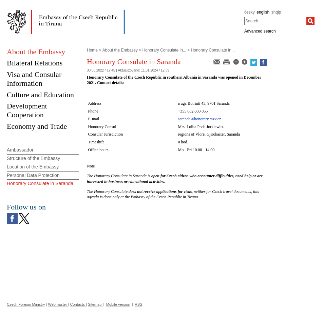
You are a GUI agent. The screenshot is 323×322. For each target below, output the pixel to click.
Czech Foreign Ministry (26, 304)
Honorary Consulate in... (164, 50)
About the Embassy (120, 50)
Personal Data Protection (33, 175)
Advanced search (260, 31)
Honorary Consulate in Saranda (40, 183)
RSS (138, 304)
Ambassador (20, 150)
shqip (276, 12)
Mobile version (118, 304)
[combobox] (275, 21)
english (262, 12)
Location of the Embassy (33, 166)
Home (92, 50)
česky (249, 12)
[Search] (310, 21)
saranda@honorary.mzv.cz (199, 119)
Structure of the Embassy (33, 158)
